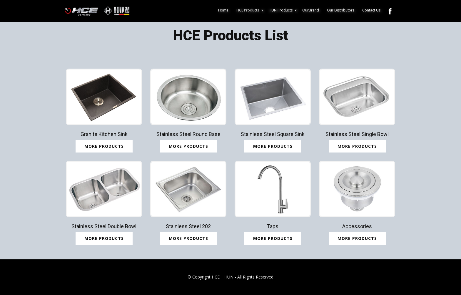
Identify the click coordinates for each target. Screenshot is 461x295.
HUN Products (281, 10)
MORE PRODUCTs (188, 146)
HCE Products (247, 10)
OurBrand (310, 10)
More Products (104, 146)
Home (223, 10)
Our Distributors (340, 10)
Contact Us (371, 10)
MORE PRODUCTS (273, 146)
